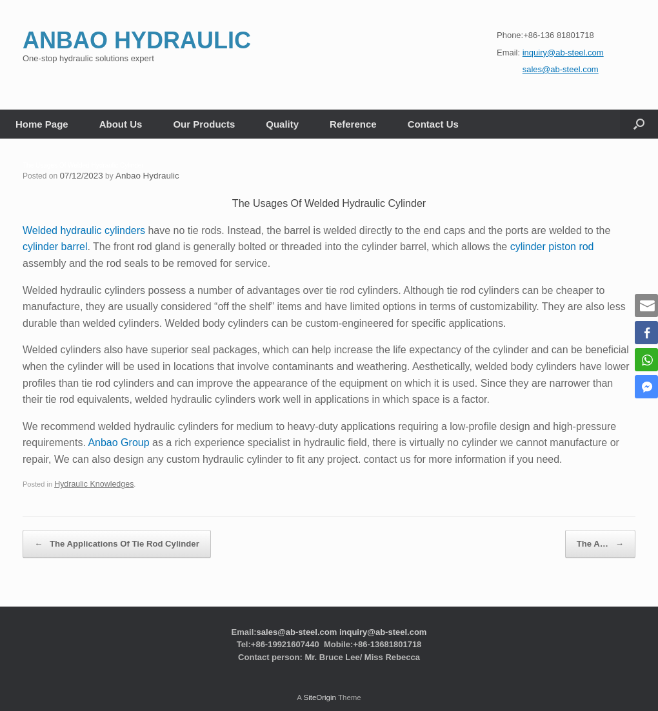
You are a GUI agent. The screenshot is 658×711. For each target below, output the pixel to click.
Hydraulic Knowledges (89, 482)
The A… (608, 536)
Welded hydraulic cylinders (84, 229)
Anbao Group (118, 441)
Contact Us (433, 124)
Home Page (41, 124)
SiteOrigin (319, 686)
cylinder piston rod (552, 245)
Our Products (204, 124)
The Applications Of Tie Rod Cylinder (99, 536)
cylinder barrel (55, 245)
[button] (639, 124)
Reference (353, 124)
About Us (121, 124)
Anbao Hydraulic (139, 175)
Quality (282, 124)
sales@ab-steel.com (297, 620)
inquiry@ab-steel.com (382, 620)
